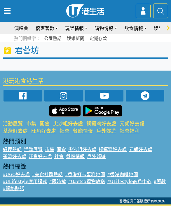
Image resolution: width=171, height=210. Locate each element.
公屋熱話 (53, 38)
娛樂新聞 (75, 38)
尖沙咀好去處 (68, 123)
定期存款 (98, 38)
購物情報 (104, 28)
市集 (31, 123)
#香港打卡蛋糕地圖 (85, 174)
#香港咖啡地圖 (122, 174)
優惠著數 (45, 28)
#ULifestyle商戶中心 (129, 181)
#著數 (160, 181)
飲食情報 (133, 28)
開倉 (45, 123)
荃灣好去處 (15, 130)
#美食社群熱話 (47, 174)
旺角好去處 (43, 130)
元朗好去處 (132, 123)
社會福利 (129, 130)
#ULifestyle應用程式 (25, 181)
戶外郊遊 (106, 130)
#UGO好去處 (16, 174)
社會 (64, 130)
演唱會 (21, 28)
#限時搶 (57, 181)
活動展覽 (13, 123)
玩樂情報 (74, 28)
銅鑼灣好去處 (101, 123)
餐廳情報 (83, 130)
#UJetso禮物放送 (86, 181)
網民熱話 (12, 149)
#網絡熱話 (13, 188)
